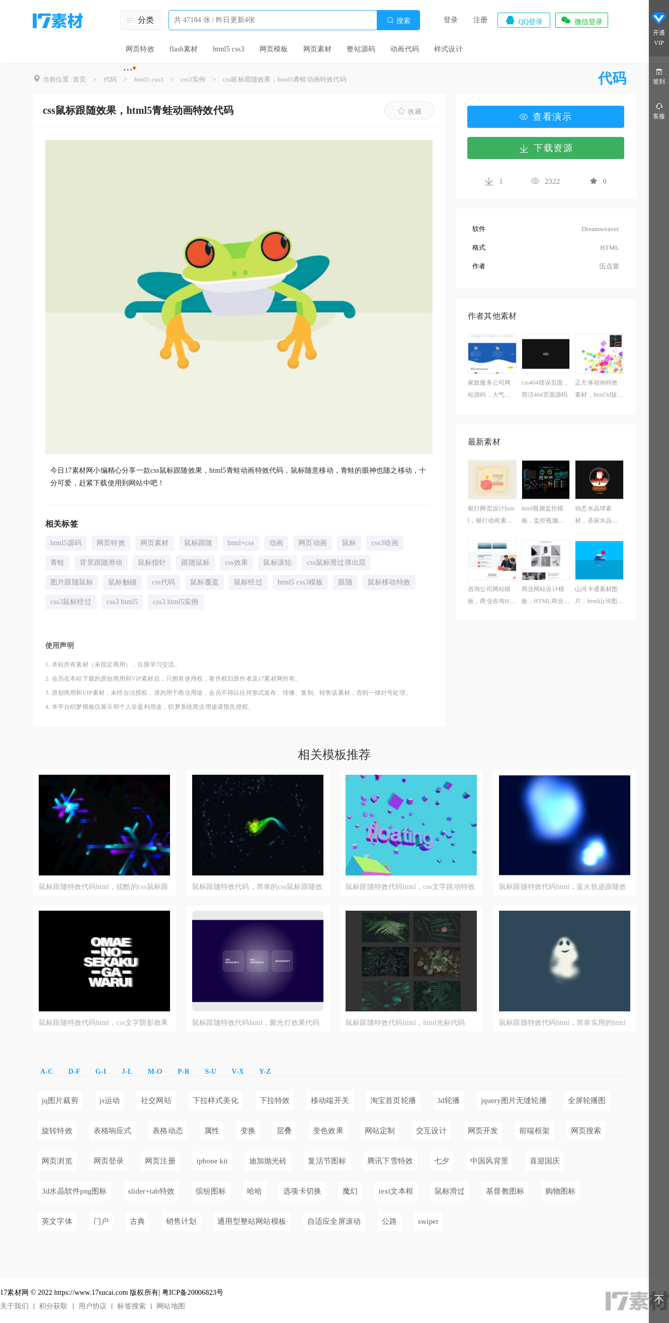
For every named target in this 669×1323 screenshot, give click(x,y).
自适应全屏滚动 (334, 1221)
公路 (389, 1221)
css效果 (236, 562)
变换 (248, 1131)
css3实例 (193, 79)
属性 (211, 1131)
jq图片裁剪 (60, 1100)
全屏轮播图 (587, 1100)
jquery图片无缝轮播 (514, 1100)
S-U (210, 1071)
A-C (46, 1071)
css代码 (163, 582)
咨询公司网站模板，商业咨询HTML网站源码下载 (491, 596)
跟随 (345, 582)
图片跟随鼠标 (71, 582)
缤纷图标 (211, 1191)
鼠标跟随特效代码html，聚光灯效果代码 (256, 1022)
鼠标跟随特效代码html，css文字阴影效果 (103, 1022)
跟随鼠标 (195, 562)
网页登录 (109, 1161)
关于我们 (14, 1306)
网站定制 (380, 1131)
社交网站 (156, 1100)
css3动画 (384, 543)
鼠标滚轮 (277, 562)
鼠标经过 (248, 582)
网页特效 (140, 49)
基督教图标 (505, 1191)
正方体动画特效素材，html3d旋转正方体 (599, 390)
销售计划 (181, 1221)
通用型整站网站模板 (251, 1221)
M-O (154, 1071)
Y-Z (265, 1071)
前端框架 (534, 1131)
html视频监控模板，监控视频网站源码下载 (543, 516)
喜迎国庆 (545, 1161)
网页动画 (312, 543)
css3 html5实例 (176, 602)
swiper (428, 1221)
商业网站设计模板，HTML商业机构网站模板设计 (546, 596)
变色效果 (328, 1131)
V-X (238, 1071)
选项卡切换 (302, 1191)
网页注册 (160, 1161)
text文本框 (396, 1191)
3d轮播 (448, 1100)
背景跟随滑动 (100, 562)
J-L (127, 1071)
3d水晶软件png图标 (74, 1191)
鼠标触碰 (122, 582)
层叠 (284, 1131)
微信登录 (581, 20)
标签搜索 (131, 1306)
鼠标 (349, 543)
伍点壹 (609, 266)
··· (128, 69)
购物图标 (560, 1191)
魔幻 (350, 1191)
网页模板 (274, 49)
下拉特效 (275, 1100)
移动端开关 (330, 1100)
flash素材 (184, 49)
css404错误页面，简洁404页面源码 (545, 388)
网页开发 (483, 1131)
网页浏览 (57, 1161)
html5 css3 (228, 49)
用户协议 (92, 1306)
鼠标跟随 (198, 543)
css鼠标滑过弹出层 (336, 562)
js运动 (110, 1100)
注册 (480, 20)
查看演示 (546, 117)
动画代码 (404, 49)
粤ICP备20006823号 (193, 1292)
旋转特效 (57, 1131)
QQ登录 (524, 20)
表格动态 (167, 1131)
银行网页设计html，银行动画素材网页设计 (491, 516)
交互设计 (431, 1131)
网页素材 (317, 49)
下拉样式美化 (215, 1100)
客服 (658, 110)
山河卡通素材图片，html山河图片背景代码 (599, 596)
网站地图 (170, 1306)
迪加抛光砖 (268, 1161)
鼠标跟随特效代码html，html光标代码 (405, 1022)
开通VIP (658, 29)
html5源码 (65, 543)
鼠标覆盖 (204, 582)
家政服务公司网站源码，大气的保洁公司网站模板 (489, 390)
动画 (276, 543)
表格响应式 (113, 1131)
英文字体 (57, 1221)
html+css (241, 543)
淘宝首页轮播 (393, 1100)
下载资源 (546, 148)
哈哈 (254, 1191)
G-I (101, 1071)
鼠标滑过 (450, 1191)
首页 (79, 79)
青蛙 (57, 562)
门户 (101, 1221)
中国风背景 (489, 1161)
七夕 (441, 1161)
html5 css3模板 (300, 582)
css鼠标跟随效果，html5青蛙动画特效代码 (285, 79)
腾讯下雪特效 (390, 1161)
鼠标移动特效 (389, 582)
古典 (137, 1221)
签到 (658, 75)
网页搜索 (586, 1131)
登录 (451, 20)
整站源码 (361, 49)
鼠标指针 (152, 562)
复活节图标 (327, 1161)
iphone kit (212, 1161)
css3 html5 (122, 602)
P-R (184, 1071)
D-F (74, 1071)
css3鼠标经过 (71, 602)
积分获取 (53, 1306)
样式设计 (448, 49)
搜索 (398, 20)
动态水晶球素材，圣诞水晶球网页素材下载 (596, 516)
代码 (110, 79)
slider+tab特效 (151, 1191)
